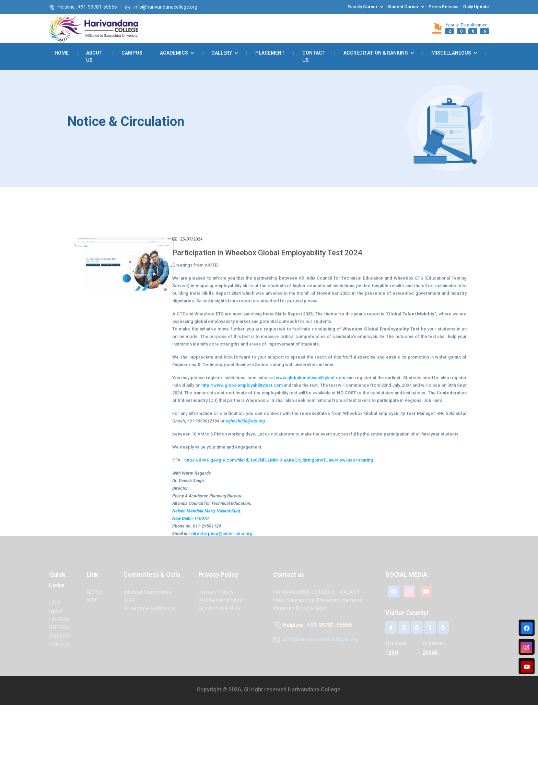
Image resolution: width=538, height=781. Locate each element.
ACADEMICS (174, 53)
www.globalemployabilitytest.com (310, 420)
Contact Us (314, 56)
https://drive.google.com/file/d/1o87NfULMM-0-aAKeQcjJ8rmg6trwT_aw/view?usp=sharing (278, 503)
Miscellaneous (451, 53)
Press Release (444, 6)
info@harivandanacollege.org (161, 7)
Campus (131, 53)
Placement (270, 53)
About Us (94, 56)
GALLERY (221, 53)
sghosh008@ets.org (245, 464)
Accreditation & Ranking (375, 53)
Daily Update (476, 6)
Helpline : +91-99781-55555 (83, 7)
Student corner (403, 6)
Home (62, 53)
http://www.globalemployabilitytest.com (242, 428)
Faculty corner (362, 6)
